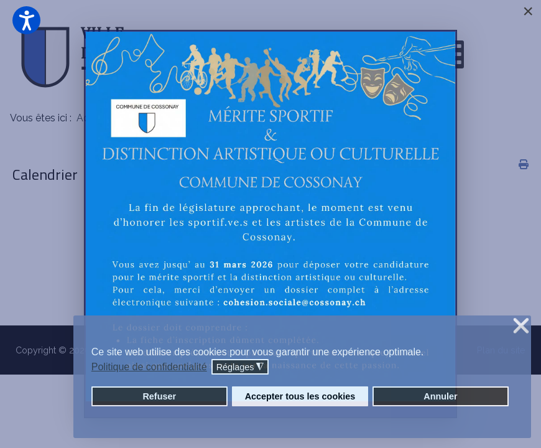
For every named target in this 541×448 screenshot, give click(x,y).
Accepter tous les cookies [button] (300, 396)
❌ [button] (521, 326)
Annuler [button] (440, 396)
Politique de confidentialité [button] (149, 367)
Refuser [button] (159, 396)
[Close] (528, 11)
